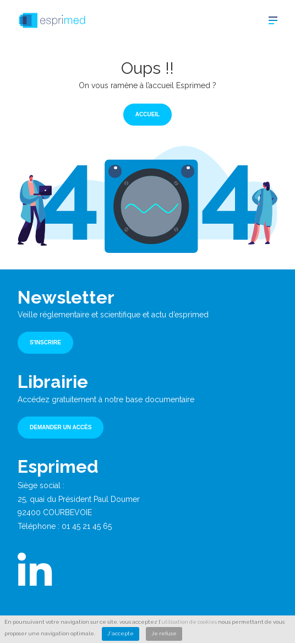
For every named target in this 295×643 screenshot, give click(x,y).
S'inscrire (45, 342)
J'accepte (120, 633)
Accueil (147, 114)
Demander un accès (60, 427)
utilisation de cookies (189, 622)
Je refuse (164, 633)
